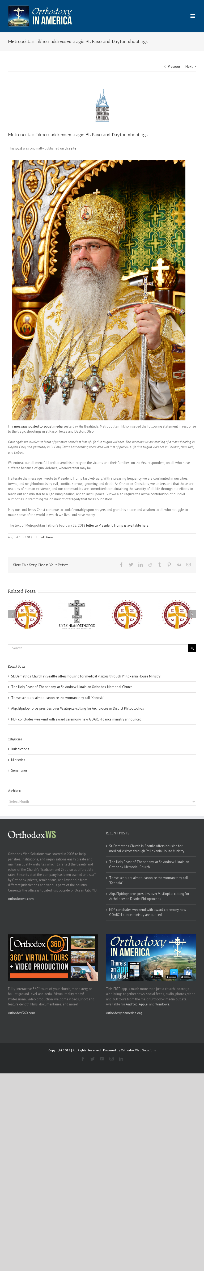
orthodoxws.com (21, 899)
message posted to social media (38, 426)
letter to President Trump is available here (117, 525)
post (18, 148)
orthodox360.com (21, 1013)
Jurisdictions (44, 537)
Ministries (18, 760)
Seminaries (19, 770)
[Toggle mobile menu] (193, 16)
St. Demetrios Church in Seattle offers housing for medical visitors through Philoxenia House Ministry (85, 676)
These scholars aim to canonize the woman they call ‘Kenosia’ (57, 698)
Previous (174, 66)
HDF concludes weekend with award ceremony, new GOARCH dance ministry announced (76, 719)
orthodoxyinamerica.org (124, 1013)
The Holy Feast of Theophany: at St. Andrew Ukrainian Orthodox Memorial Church (72, 687)
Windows (162, 1004)
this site (70, 148)
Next (189, 66)
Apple (143, 1004)
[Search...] (98, 648)
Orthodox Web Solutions (138, 1050)
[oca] (102, 105)
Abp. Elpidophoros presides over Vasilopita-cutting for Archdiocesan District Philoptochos (77, 708)
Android (132, 1004)
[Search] (192, 648)
